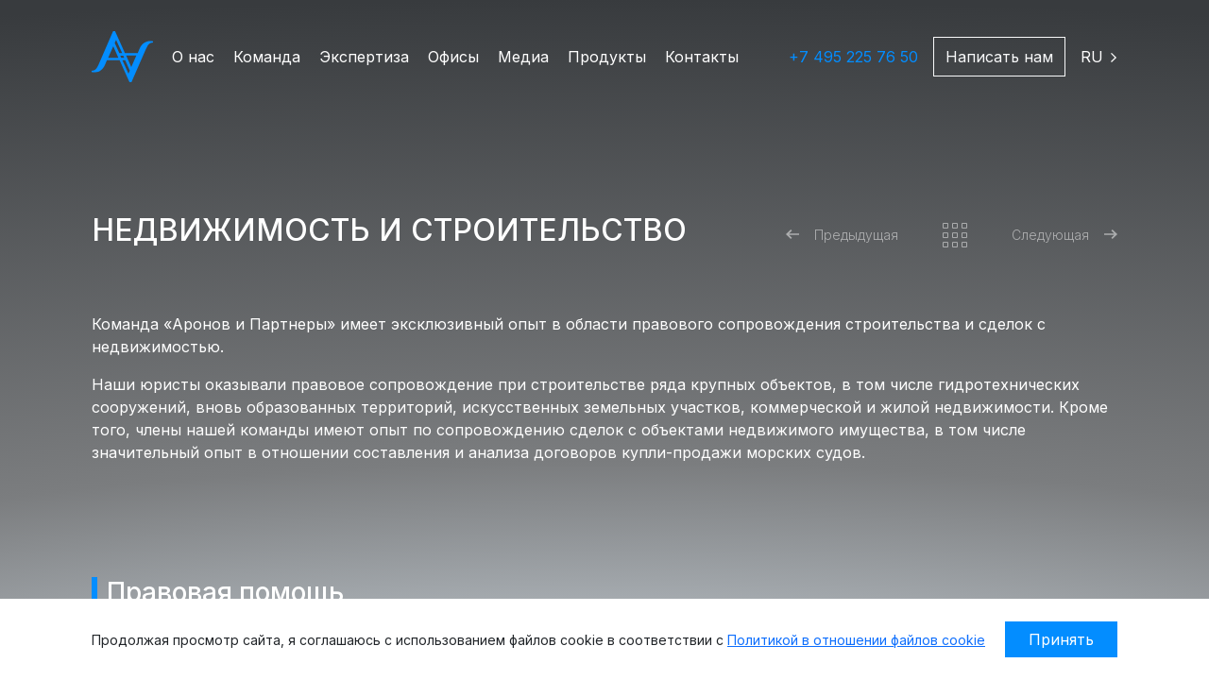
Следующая (1064, 235)
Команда (266, 56)
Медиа (523, 56)
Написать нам (999, 56)
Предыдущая (842, 235)
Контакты (702, 56)
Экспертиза (364, 56)
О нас (193, 56)
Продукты (607, 56)
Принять (1061, 639)
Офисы (453, 56)
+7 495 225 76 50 (853, 56)
